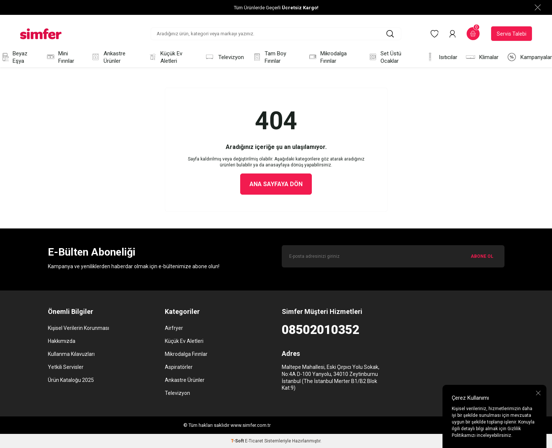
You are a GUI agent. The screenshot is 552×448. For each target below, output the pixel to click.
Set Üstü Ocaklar (384, 57)
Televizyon (224, 57)
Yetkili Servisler (66, 367)
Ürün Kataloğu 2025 (71, 380)
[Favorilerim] (434, 34)
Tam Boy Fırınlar (269, 57)
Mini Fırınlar (60, 57)
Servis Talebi (511, 34)
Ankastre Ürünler (108, 57)
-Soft (238, 441)
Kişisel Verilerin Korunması (78, 328)
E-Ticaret (254, 441)
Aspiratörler (179, 367)
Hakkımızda (61, 341)
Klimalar (482, 57)
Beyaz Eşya (13, 57)
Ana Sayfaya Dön (276, 184)
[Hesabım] (452, 34)
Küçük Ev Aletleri (165, 57)
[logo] (41, 33)
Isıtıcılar (441, 57)
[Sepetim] (473, 33)
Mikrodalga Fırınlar (327, 57)
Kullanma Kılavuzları (71, 354)
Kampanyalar (529, 57)
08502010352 (320, 329)
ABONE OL (482, 256)
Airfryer (174, 328)
